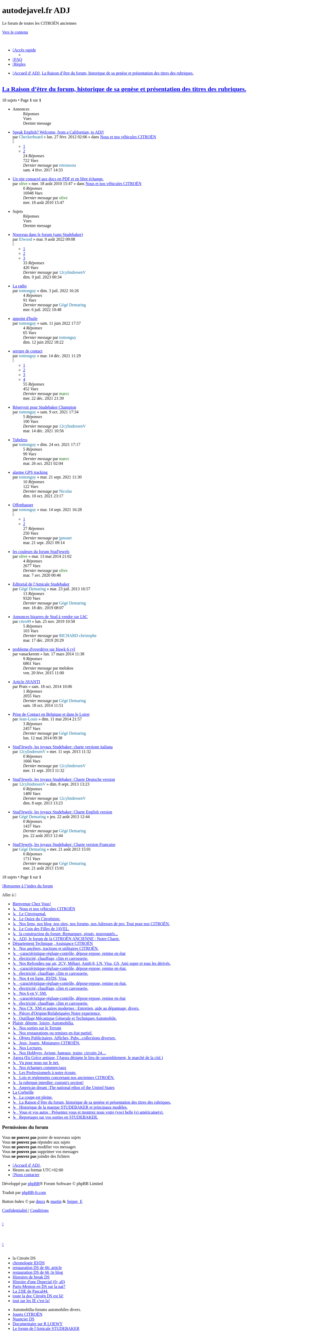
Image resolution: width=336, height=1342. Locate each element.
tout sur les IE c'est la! (31, 1300)
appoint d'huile (25, 318)
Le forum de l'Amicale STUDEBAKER (46, 1328)
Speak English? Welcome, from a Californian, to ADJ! (58, 132)
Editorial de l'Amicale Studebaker (41, 584)
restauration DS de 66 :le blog (38, 1272)
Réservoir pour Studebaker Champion (44, 407)
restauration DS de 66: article (37, 1267)
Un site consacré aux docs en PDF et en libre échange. (58, 179)
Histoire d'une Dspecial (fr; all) (39, 1282)
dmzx (40, 1201)
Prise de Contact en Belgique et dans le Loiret (51, 714)
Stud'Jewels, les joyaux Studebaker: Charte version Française (64, 844)
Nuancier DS (23, 1319)
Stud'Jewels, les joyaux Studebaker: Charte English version (62, 812)
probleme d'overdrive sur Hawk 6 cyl (44, 649)
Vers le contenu (15, 32)
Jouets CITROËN (27, 1314)
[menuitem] (17, 59)
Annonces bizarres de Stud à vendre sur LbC (50, 616)
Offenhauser (23, 505)
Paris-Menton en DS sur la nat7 (39, 1286)
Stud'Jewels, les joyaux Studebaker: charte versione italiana (63, 747)
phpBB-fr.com (34, 1192)
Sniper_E (75, 1201)
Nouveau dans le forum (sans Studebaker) (48, 234)
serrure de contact (28, 351)
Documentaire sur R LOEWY (38, 1324)
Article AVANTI (26, 682)
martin (56, 1201)
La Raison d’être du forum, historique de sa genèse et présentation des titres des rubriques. (124, 89)
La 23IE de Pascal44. (30, 1291)
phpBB (34, 1183)
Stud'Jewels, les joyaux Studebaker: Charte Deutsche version (64, 779)
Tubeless (20, 440)
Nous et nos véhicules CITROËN (128, 137)
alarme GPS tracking (30, 472)
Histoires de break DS (31, 1277)
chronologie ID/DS (29, 1263)
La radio (20, 286)
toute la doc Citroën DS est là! (38, 1296)
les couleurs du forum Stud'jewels (41, 551)
